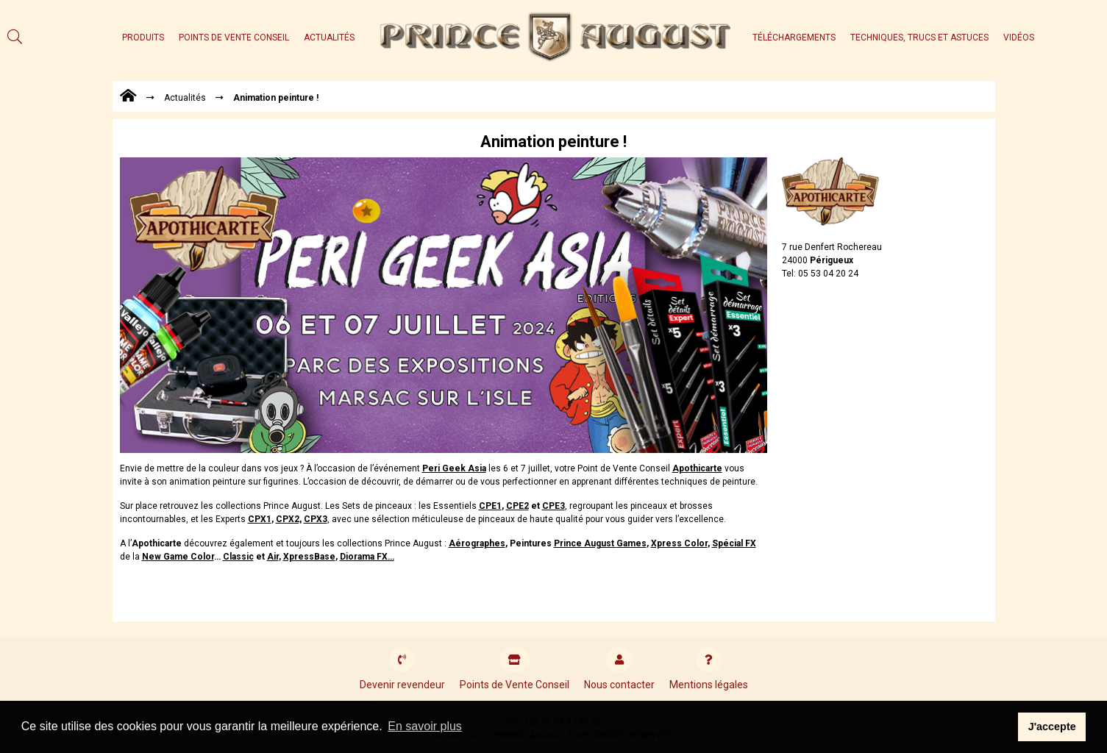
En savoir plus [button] (425, 726)
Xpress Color (679, 543)
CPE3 (553, 506)
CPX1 (259, 519)
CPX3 (315, 519)
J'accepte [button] (1052, 726)
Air (273, 557)
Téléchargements (794, 37)
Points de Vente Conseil (234, 37)
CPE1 (490, 506)
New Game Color (178, 557)
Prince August (600, 543)
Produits (143, 37)
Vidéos (1018, 37)
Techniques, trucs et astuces (919, 37)
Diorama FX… (367, 557)
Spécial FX (734, 543)
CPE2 (517, 506)
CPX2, (289, 519)
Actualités (329, 37)
